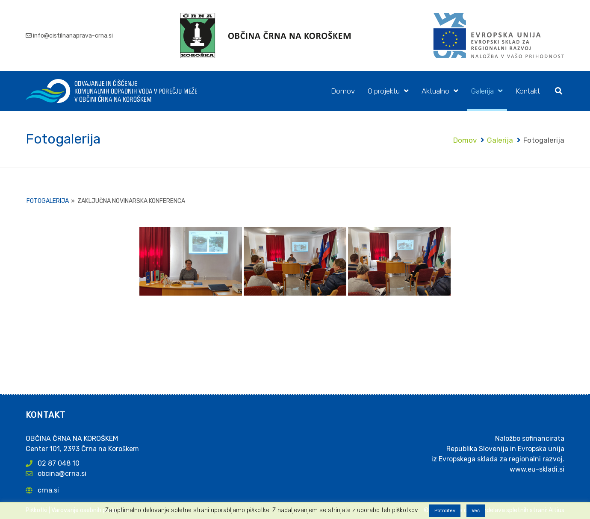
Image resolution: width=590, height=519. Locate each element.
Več (476, 510)
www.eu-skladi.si (537, 469)
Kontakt (528, 91)
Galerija (482, 91)
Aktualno (435, 91)
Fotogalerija (48, 201)
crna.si (48, 490)
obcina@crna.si (62, 473)
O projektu (384, 91)
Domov (343, 91)
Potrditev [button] (444, 510)
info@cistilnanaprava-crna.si (73, 35)
